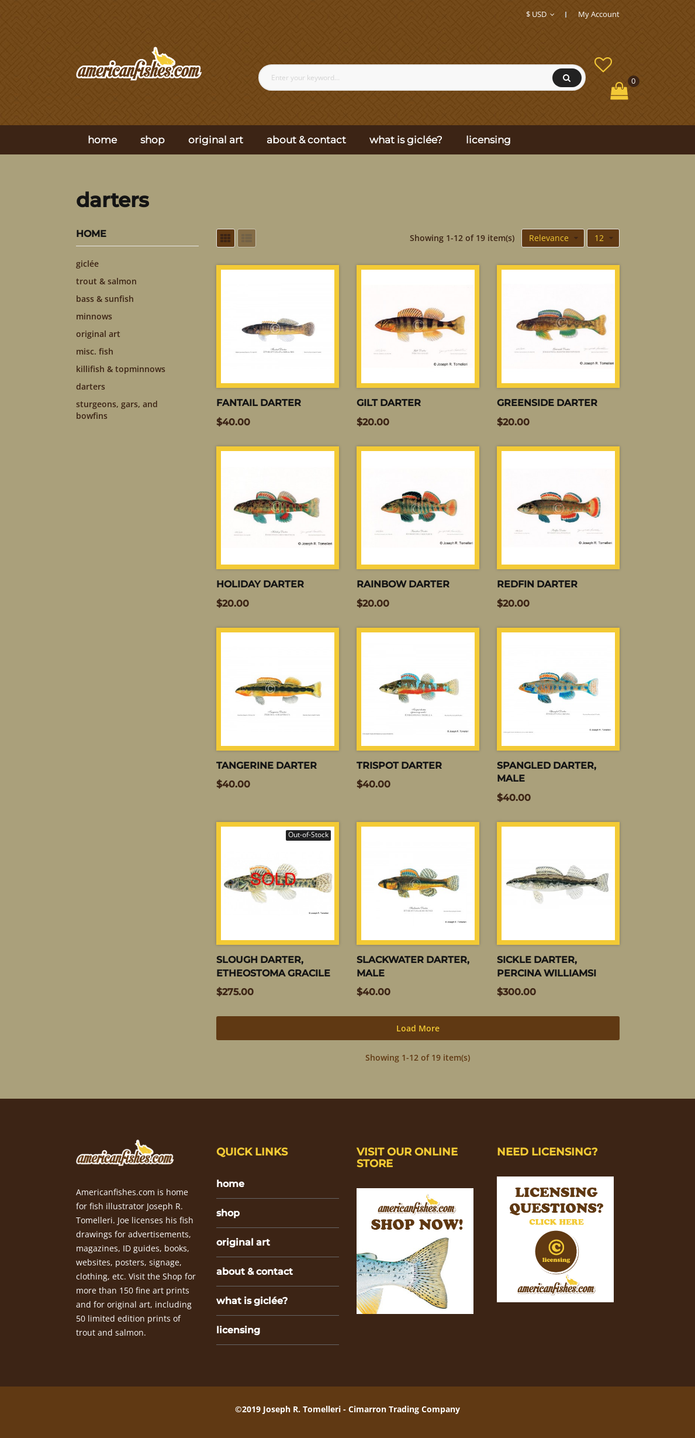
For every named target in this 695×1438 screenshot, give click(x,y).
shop (228, 1213)
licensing (238, 1330)
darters (90, 386)
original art (98, 333)
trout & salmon (106, 281)
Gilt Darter (389, 402)
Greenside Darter (547, 402)
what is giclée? (252, 1300)
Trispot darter (399, 765)
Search (566, 78)
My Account (599, 14)
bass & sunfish (105, 298)
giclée (87, 263)
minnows (94, 316)
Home (91, 234)
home (230, 1183)
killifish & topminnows (120, 368)
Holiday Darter (260, 584)
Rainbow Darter (403, 584)
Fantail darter (258, 402)
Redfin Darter (537, 584)
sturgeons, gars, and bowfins (117, 409)
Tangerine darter (266, 765)
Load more (418, 1028)
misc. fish (94, 351)
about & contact (254, 1271)
